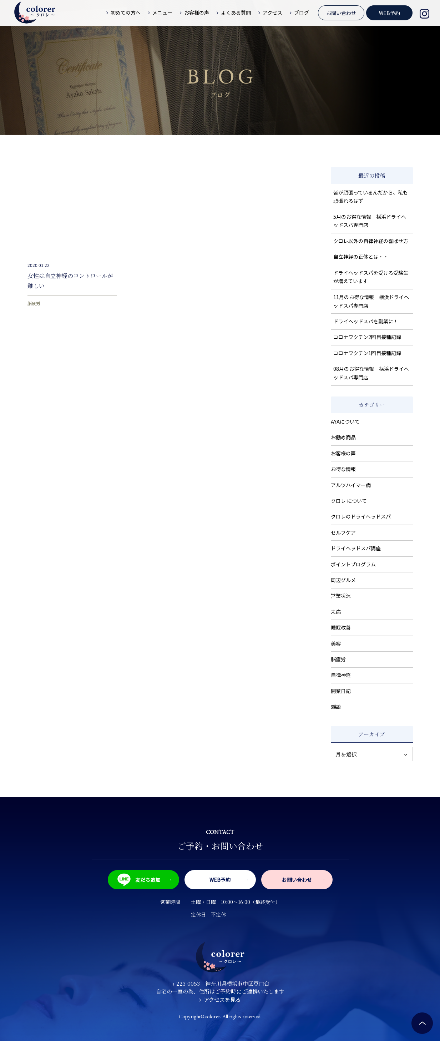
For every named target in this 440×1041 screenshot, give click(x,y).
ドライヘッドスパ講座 (356, 548)
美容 (336, 643)
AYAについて (345, 421)
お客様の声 (343, 453)
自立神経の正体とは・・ (360, 256)
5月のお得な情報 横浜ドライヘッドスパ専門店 (369, 221)
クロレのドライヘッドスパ (361, 516)
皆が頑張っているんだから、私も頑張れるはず (370, 196)
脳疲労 (33, 303)
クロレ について (349, 500)
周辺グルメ (343, 579)
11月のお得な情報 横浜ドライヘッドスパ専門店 (371, 301)
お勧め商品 (343, 437)
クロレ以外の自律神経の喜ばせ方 (370, 240)
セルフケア (343, 532)
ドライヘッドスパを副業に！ (365, 321)
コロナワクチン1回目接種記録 (367, 353)
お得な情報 (343, 469)
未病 (336, 611)
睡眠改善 (341, 627)
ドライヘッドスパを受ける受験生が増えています (370, 277)
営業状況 (341, 595)
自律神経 (341, 674)
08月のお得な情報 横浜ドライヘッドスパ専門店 (371, 373)
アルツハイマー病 (351, 485)
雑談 (336, 706)
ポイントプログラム (353, 564)
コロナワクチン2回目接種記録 (367, 336)
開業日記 (341, 690)
